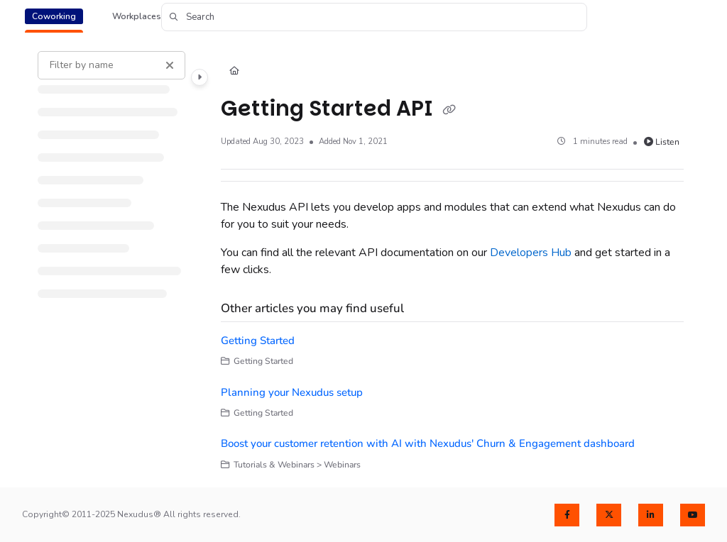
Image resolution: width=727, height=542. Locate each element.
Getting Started (258, 340)
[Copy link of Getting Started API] (449, 110)
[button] (374, 17)
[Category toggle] (199, 77)
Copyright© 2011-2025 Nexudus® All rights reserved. (131, 514)
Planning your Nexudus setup (292, 392)
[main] (452, 261)
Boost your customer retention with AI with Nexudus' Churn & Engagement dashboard (428, 443)
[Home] (234, 72)
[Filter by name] (111, 65)
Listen (662, 142)
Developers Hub (531, 252)
